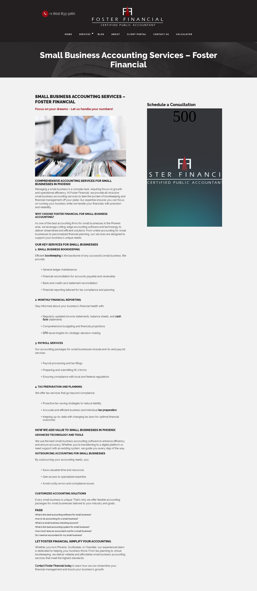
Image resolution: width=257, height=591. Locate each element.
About (115, 34)
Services (85, 34)
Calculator (184, 34)
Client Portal (136, 34)
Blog (101, 34)
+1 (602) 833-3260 (58, 14)
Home (68, 34)
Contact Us (161, 34)
